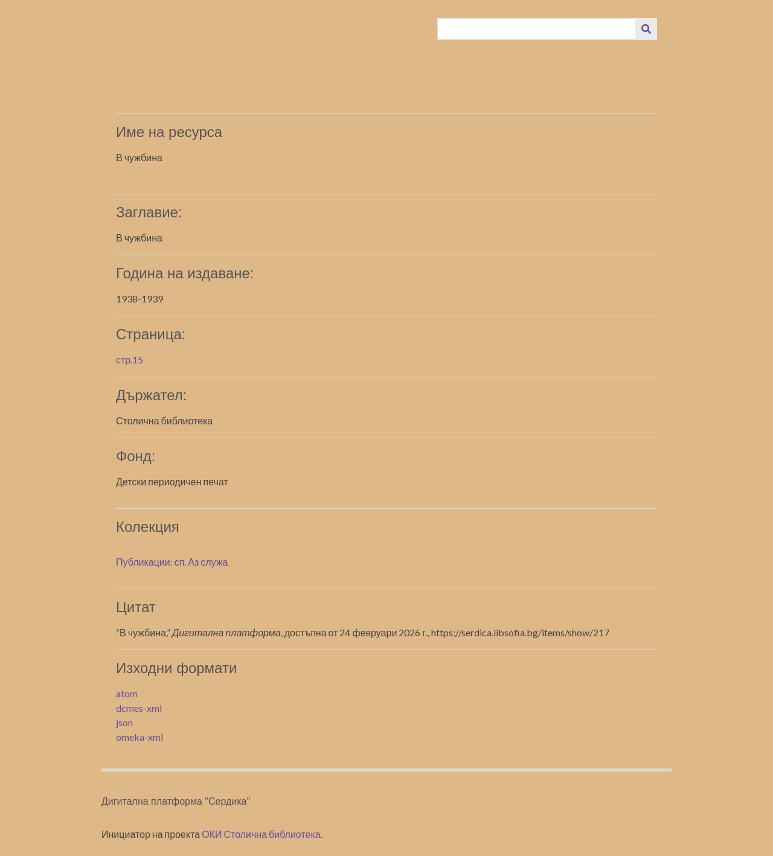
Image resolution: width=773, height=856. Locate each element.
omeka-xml (139, 737)
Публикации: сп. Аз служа (172, 561)
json (124, 722)
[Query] (537, 29)
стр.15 (129, 359)
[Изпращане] (646, 29)
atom (127, 693)
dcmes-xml (139, 708)
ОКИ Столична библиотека (261, 834)
